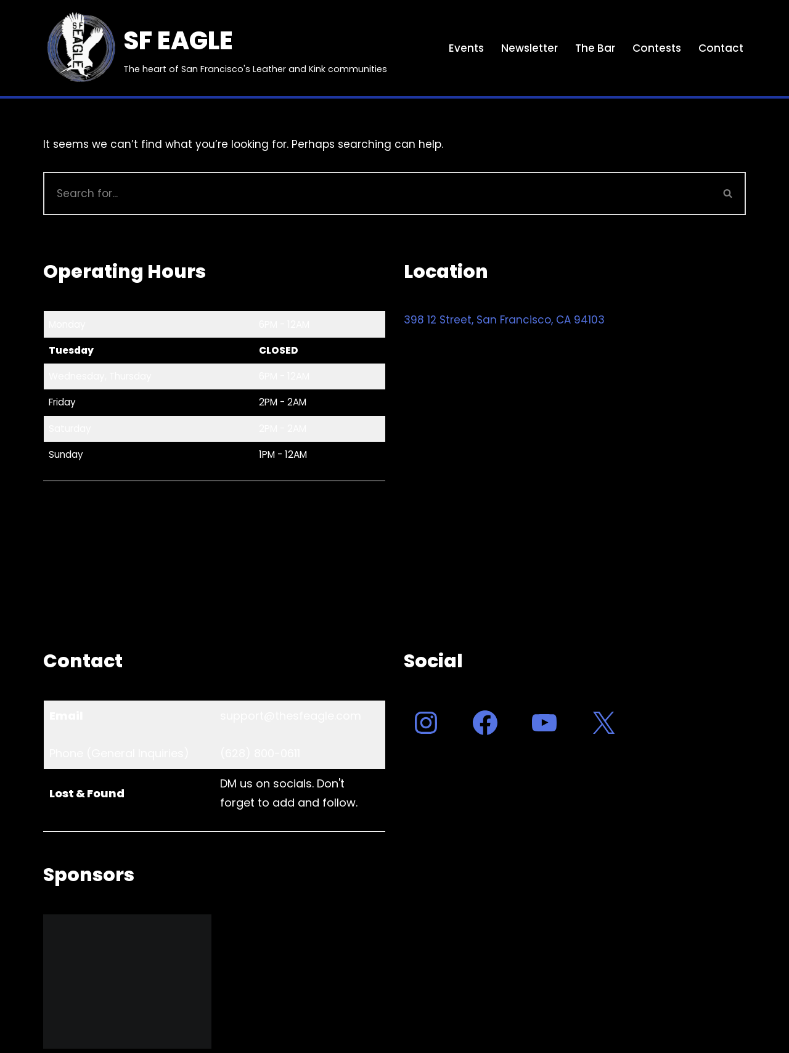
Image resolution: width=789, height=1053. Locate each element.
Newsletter (529, 48)
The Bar (595, 48)
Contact (720, 48)
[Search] (377, 193)
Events (466, 48)
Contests (656, 48)
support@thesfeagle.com (290, 715)
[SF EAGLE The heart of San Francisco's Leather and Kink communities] (215, 48)
